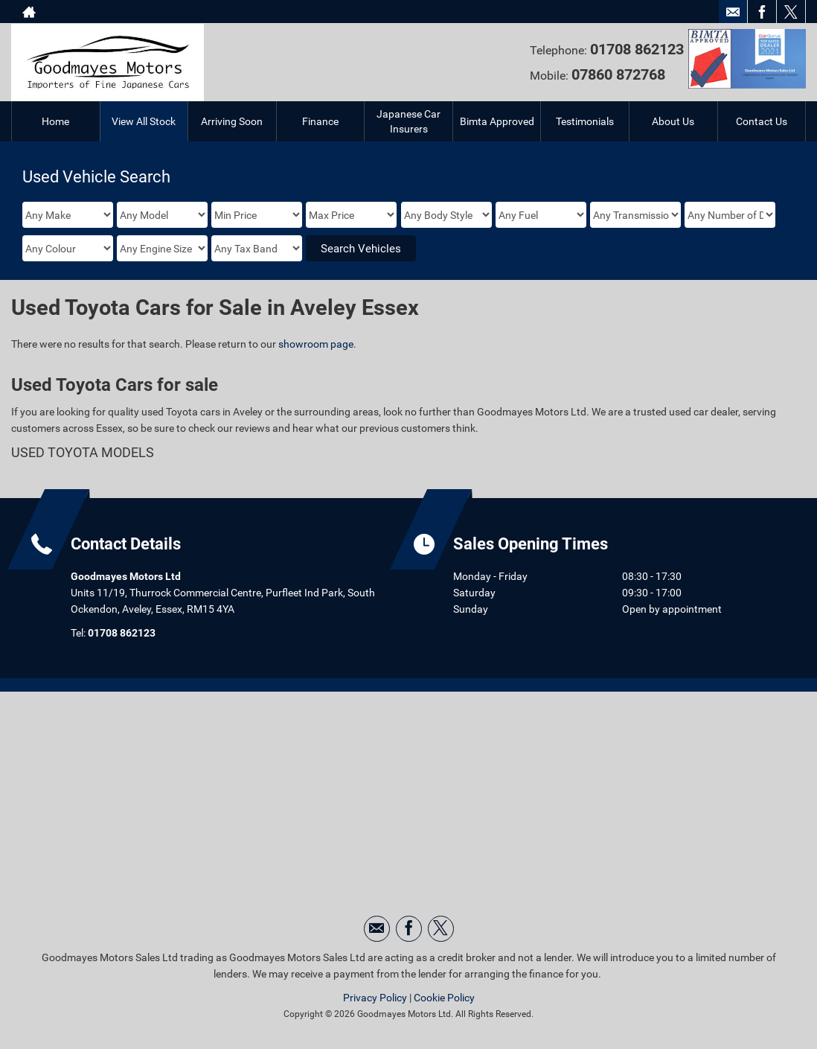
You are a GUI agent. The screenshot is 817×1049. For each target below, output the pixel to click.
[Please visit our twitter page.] (790, 12)
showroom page (315, 344)
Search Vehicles (361, 248)
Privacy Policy (375, 998)
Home (55, 121)
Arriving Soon (232, 121)
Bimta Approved (497, 121)
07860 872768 (618, 74)
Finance (320, 121)
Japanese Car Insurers (408, 121)
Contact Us (761, 121)
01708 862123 (122, 633)
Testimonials (585, 121)
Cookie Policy (444, 998)
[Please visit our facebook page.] (761, 12)
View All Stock (144, 121)
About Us (673, 121)
